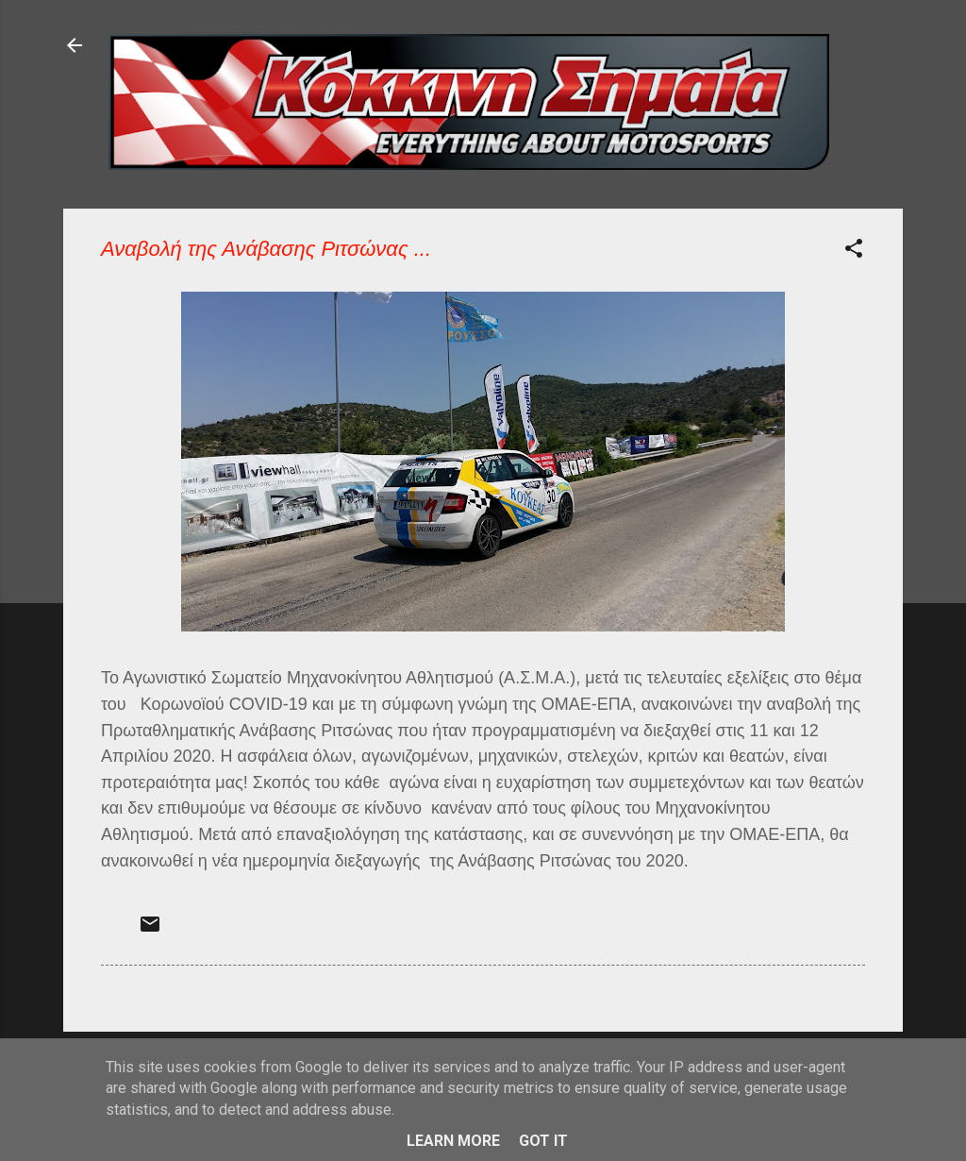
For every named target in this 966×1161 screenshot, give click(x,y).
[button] (853, 251)
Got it (543, 1141)
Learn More (453, 1141)
